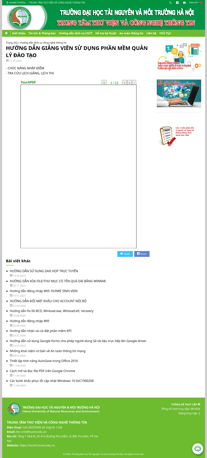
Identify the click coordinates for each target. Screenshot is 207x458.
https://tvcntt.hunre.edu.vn (37, 445)
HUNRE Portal (16, 2)
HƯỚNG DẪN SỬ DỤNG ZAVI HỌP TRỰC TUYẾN (44, 271)
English (195, 2)
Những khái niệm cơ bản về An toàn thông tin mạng (48, 351)
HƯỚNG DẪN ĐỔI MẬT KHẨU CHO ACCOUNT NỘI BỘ (48, 301)
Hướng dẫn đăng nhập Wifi (29, 321)
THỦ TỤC (165, 33)
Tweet (125, 254)
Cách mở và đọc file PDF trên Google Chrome (42, 371)
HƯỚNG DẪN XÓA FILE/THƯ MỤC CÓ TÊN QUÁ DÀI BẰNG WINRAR (58, 281)
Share (141, 254)
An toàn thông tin (131, 33)
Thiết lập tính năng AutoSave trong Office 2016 (44, 361)
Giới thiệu (19, 33)
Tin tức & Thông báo (42, 33)
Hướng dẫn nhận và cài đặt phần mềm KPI (41, 331)
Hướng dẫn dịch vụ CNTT (75, 33)
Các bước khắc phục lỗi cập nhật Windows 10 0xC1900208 (52, 381)
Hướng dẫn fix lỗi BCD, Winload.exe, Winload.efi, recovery (52, 311)
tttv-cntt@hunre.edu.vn (31, 432)
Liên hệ (151, 33)
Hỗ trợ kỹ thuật (105, 33)
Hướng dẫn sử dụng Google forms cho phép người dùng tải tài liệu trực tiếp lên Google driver (78, 341)
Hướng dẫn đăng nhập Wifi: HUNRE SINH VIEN (44, 291)
